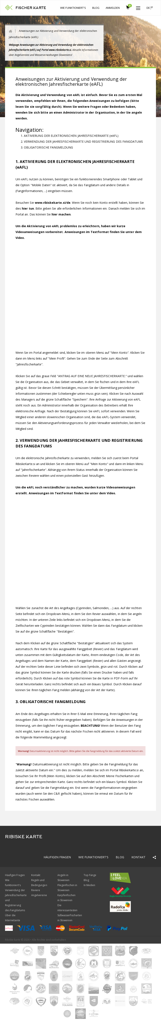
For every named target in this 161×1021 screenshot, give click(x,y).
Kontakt (138, 857)
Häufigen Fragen (57, 857)
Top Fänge (90, 875)
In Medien (89, 885)
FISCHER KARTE (31, 8)
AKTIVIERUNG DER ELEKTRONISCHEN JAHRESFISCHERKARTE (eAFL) (71, 136)
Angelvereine (39, 895)
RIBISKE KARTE (23, 836)
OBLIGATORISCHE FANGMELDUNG (48, 147)
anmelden (112, 8)
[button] (138, 7)
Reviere (35, 890)
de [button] (150, 8)
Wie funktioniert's (73, 8)
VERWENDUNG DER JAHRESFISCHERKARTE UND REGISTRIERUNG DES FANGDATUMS (83, 141)
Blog (95, 8)
